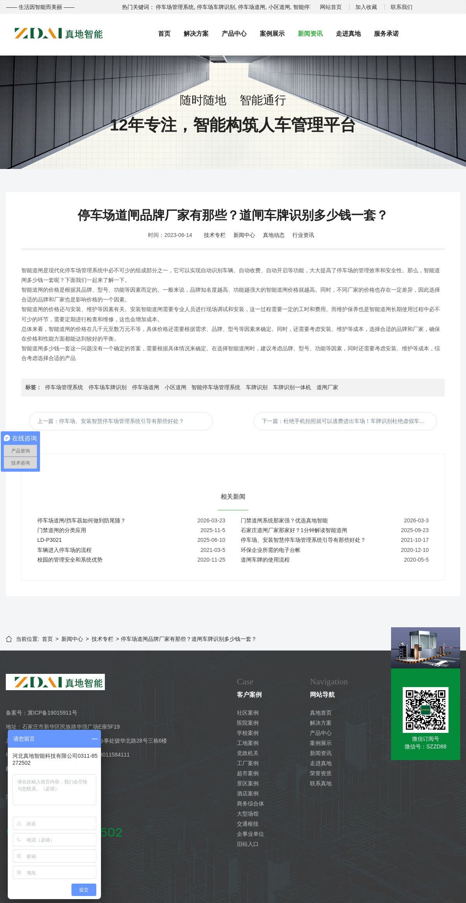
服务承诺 (386, 33)
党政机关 (248, 753)
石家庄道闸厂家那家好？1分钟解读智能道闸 (294, 530)
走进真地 (348, 33)
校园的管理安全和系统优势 (70, 560)
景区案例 (248, 783)
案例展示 (272, 33)
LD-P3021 (49, 540)
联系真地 (321, 783)
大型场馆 (248, 814)
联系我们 (401, 7)
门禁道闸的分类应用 (61, 530)
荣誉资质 (321, 773)
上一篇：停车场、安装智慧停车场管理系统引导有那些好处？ (110, 421)
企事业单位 (250, 834)
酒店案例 (248, 793)
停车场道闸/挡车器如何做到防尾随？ (81, 520)
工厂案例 (248, 763)
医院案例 (248, 723)
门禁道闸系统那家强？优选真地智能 (284, 520)
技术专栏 (215, 235)
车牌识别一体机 (292, 387)
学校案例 (248, 733)
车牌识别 (257, 387)
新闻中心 (244, 235)
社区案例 (248, 713)
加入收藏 (366, 7)
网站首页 (331, 7)
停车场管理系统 (64, 387)
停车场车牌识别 (108, 387)
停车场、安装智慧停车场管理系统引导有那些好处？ (303, 540)
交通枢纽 (248, 824)
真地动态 (274, 235)
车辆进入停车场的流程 (64, 550)
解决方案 (196, 33)
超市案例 (248, 773)
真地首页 (321, 713)
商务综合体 (250, 803)
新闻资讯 (310, 33)
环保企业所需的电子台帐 (271, 550)
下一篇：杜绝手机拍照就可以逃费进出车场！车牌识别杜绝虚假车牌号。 (349, 421)
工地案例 (248, 743)
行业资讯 (303, 235)
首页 (164, 33)
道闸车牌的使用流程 (265, 560)
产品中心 (234, 33)
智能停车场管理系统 (215, 387)
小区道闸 (175, 387)
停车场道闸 (145, 387)
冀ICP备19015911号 (52, 713)
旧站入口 (248, 844)
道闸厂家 (327, 387)
